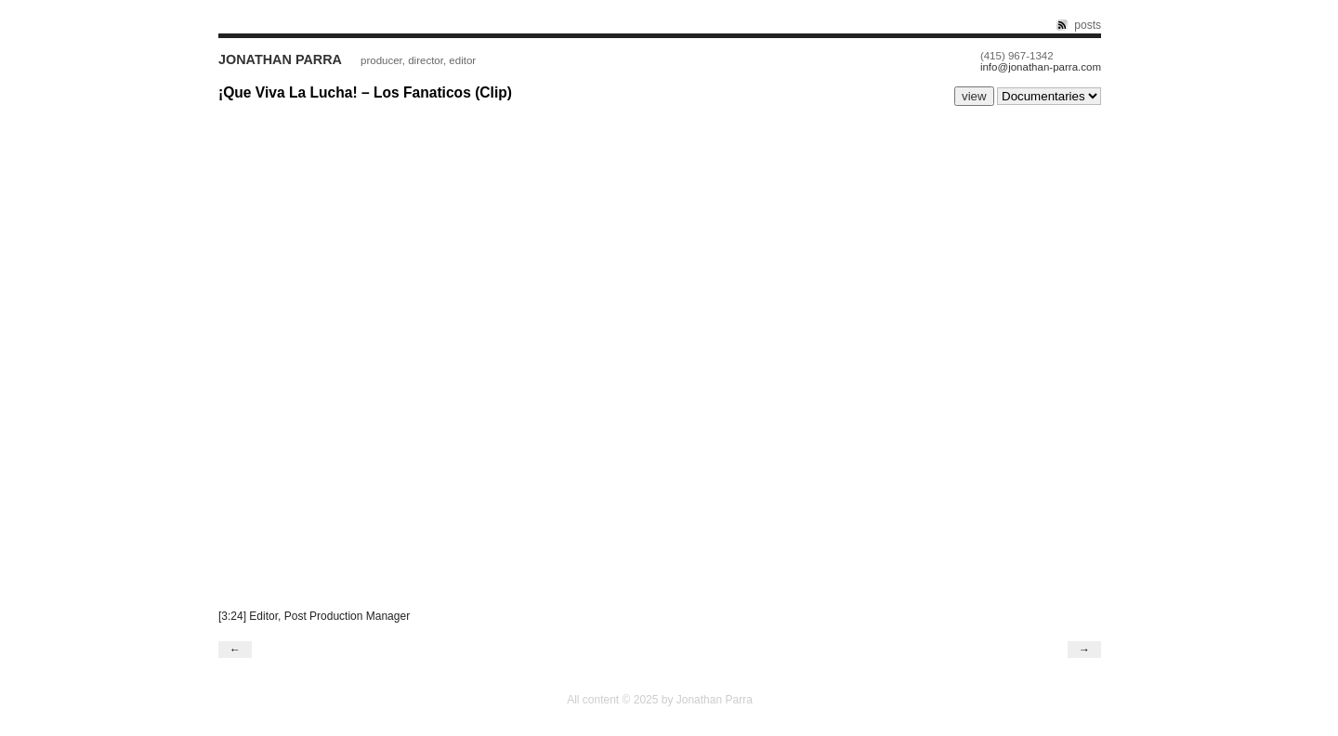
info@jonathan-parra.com (1040, 67)
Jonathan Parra (280, 59)
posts (1087, 25)
